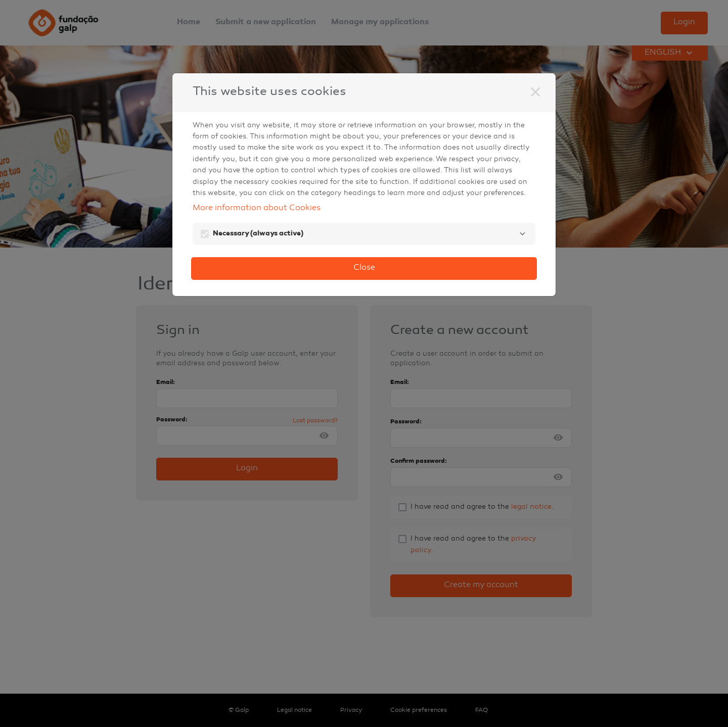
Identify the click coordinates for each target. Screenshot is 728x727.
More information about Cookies (257, 208)
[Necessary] (522, 234)
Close (364, 268)
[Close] (535, 92)
